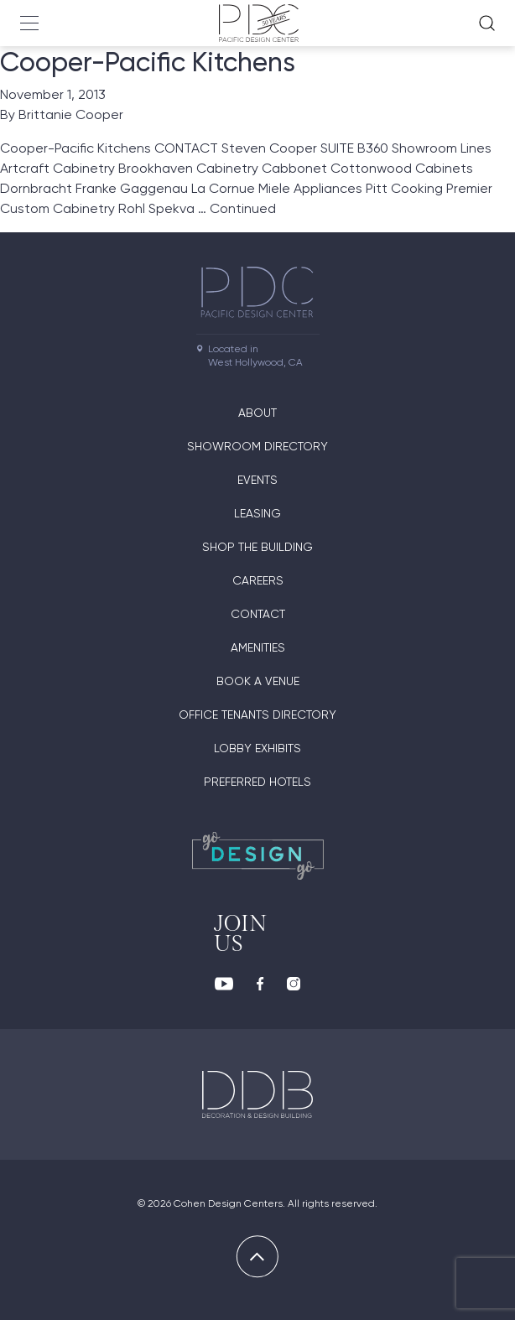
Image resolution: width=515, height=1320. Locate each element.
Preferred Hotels (257, 781)
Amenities (258, 647)
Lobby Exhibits (257, 748)
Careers (258, 580)
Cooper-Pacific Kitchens (147, 62)
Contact (258, 614)
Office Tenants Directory (257, 714)
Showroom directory (257, 446)
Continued (243, 208)
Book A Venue (257, 681)
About (257, 412)
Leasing (257, 513)
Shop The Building (257, 546)
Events (257, 479)
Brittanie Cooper (70, 114)
